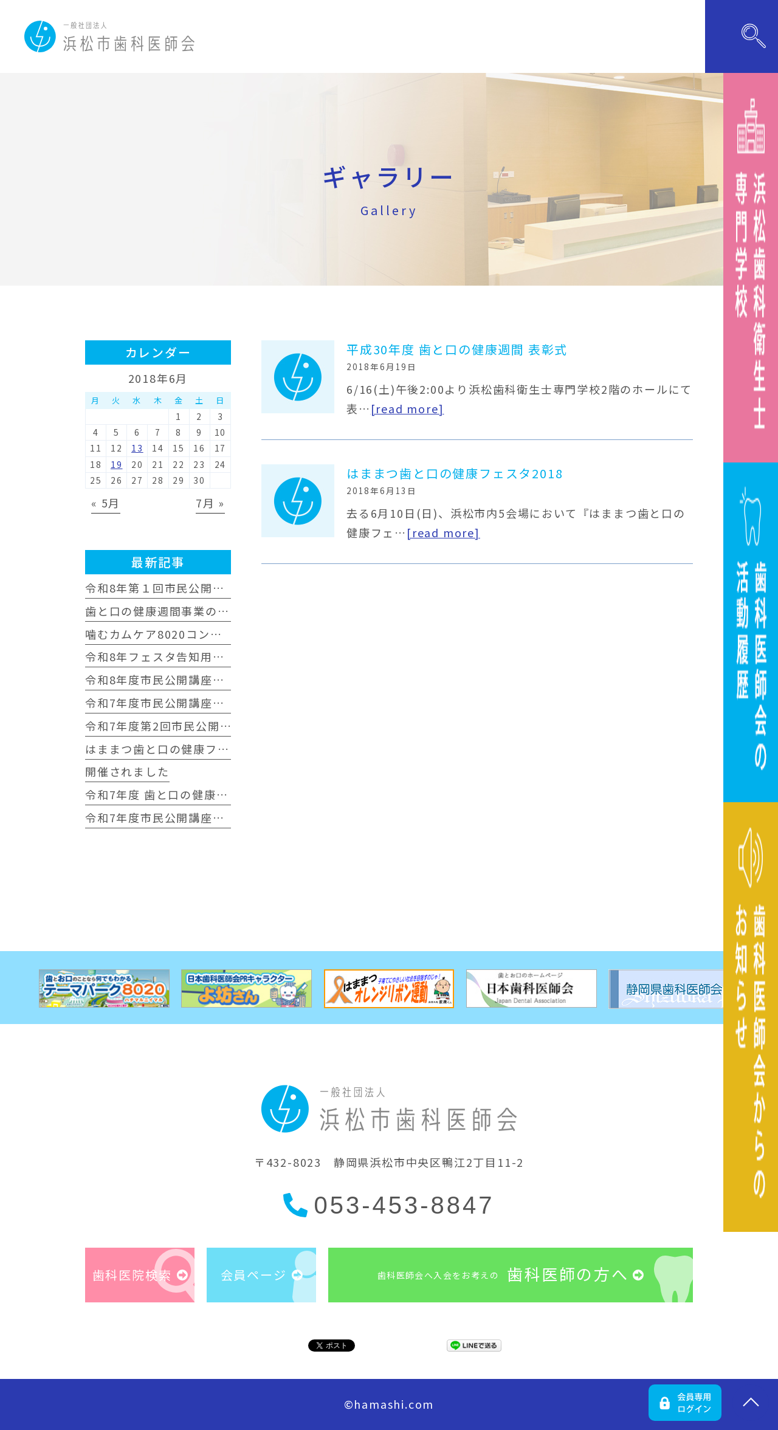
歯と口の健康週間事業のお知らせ (175, 611)
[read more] (407, 408)
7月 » (210, 502)
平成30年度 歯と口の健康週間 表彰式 (457, 349)
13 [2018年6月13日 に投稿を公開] (137, 448)
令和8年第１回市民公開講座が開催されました (209, 588)
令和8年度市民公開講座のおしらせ (179, 679)
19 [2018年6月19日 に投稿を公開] (117, 464)
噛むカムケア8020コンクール (165, 634)
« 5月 (105, 502)
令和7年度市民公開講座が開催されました (197, 702)
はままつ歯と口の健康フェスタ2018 (454, 473)
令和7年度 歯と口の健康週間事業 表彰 (188, 794)
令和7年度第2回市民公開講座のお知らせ (194, 726)
